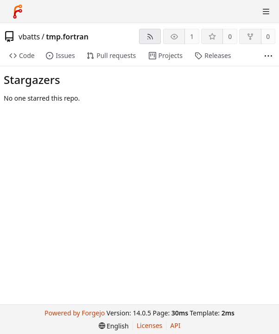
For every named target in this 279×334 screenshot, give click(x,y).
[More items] (268, 56)
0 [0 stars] (230, 36)
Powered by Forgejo (74, 312)
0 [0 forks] (268, 36)
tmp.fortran (67, 36)
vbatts (29, 36)
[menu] (114, 325)
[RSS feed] (150, 36)
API (175, 325)
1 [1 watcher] (192, 36)
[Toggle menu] (266, 11)
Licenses (150, 325)
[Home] (18, 11)
